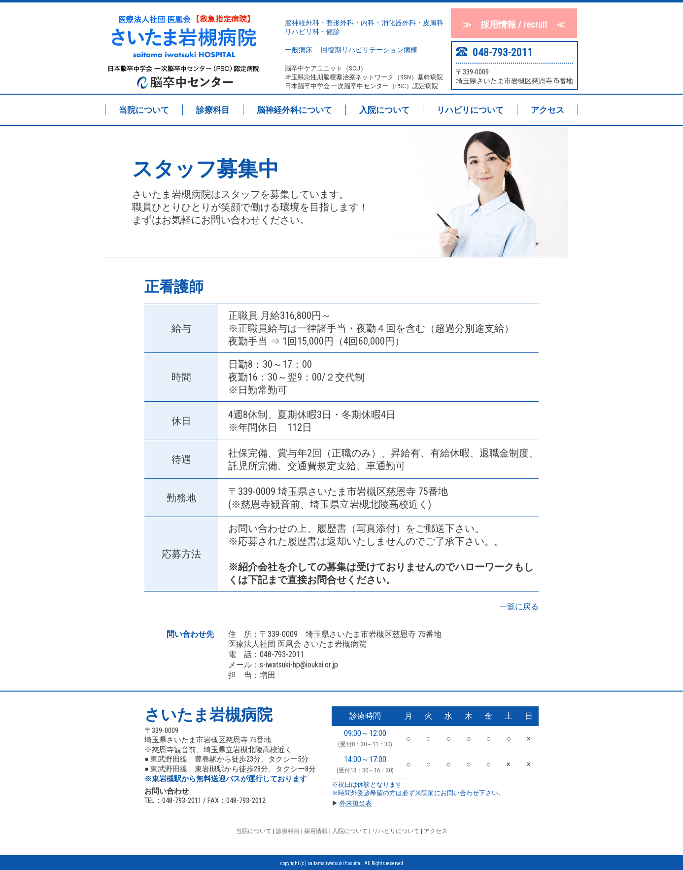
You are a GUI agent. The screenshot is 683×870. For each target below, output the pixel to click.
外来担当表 (356, 803)
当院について (144, 110)
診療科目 (213, 110)
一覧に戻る (519, 606)
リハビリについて (470, 110)
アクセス (547, 110)
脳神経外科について (294, 110)
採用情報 (315, 831)
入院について (384, 110)
